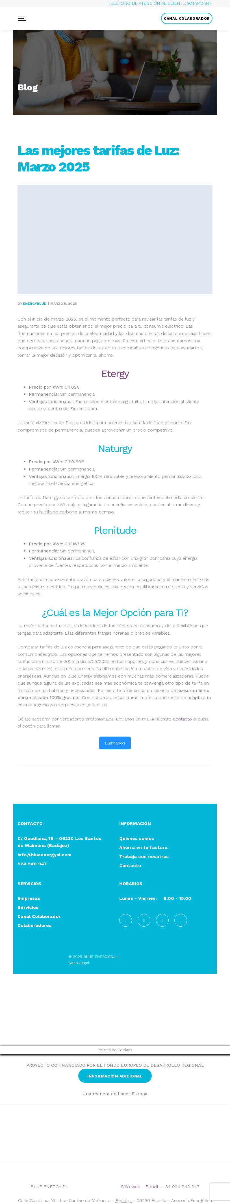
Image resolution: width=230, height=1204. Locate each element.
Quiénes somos (136, 838)
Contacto (130, 865)
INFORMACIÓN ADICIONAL (115, 1076)
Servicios (28, 907)
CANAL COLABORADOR (187, 18)
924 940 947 (199, 3)
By (32, 304)
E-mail (151, 1186)
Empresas (29, 898)
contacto (182, 719)
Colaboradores (34, 925)
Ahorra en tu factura (143, 847)
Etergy (115, 374)
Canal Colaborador (39, 916)
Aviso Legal (78, 963)
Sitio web (130, 1186)
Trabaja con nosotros (144, 856)
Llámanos (115, 743)
